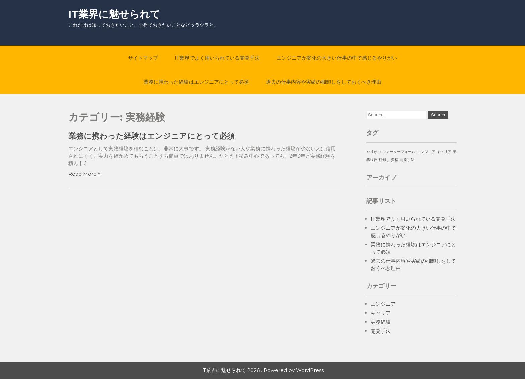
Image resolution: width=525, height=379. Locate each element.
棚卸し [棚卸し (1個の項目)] (384, 160)
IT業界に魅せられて (114, 14)
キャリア (381, 313)
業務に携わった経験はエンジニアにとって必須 (196, 82)
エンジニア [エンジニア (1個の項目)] (426, 152)
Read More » (84, 174)
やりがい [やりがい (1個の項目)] (373, 152)
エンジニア (383, 304)
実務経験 (381, 322)
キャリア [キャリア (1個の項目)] (444, 152)
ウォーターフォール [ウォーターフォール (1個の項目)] (399, 152)
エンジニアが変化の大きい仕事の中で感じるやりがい (337, 58)
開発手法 (381, 331)
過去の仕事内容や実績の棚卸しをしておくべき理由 (323, 82)
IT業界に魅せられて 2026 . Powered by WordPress (262, 370)
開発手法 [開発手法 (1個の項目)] (407, 160)
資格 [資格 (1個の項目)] (394, 160)
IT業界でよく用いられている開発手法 (217, 58)
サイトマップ (143, 58)
